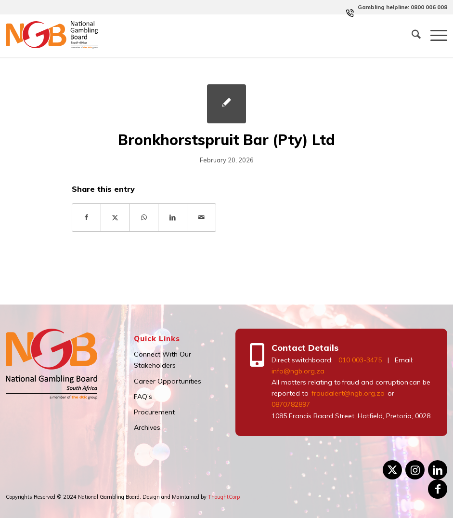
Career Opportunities (167, 381)
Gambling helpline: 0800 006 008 (402, 7)
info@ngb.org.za (298, 371)
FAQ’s (143, 396)
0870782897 (291, 404)
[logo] (52, 35)
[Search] (411, 35)
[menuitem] (400, 7)
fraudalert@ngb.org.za (348, 393)
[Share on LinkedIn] (172, 217)
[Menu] (434, 35)
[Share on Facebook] (86, 217)
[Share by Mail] (201, 217)
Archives (147, 427)
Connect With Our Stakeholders (162, 360)
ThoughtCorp (224, 496)
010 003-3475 (360, 360)
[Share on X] (115, 217)
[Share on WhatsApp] (144, 217)
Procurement (154, 412)
